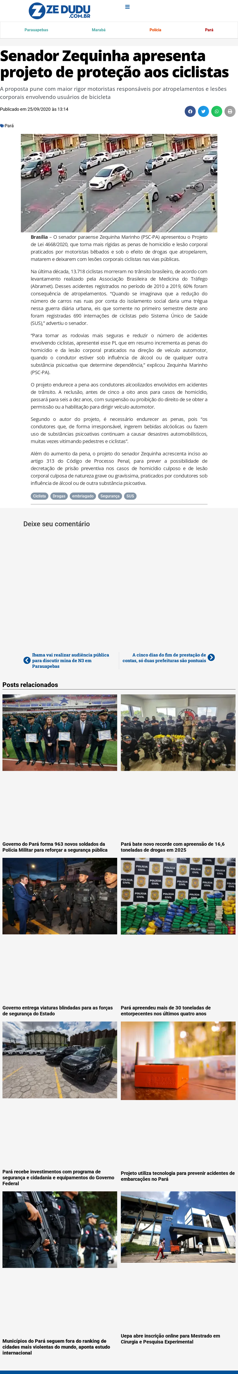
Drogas (59, 497)
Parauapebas (37, 30)
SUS (130, 497)
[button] (190, 112)
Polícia (155, 30)
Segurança (110, 497)
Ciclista (39, 497)
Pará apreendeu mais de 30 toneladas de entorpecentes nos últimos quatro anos (166, 1011)
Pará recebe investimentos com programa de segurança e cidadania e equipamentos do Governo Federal (58, 1178)
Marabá (99, 30)
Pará (209, 30)
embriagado (83, 497)
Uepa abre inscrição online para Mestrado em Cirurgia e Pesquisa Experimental (170, 1339)
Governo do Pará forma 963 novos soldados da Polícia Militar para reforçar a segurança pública (55, 848)
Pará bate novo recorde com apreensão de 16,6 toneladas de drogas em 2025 (173, 848)
